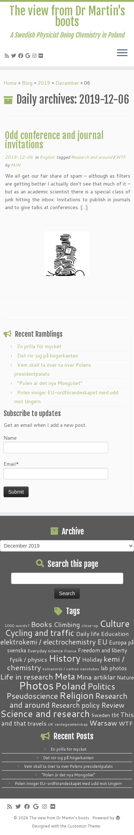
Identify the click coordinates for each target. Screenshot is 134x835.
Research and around (92, 157)
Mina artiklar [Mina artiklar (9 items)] (95, 677)
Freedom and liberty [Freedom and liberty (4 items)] (102, 650)
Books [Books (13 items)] (41, 624)
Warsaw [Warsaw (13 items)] (103, 723)
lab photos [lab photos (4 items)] (114, 668)
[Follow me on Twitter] (14, 55)
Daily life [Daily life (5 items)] (87, 633)
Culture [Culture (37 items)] (115, 623)
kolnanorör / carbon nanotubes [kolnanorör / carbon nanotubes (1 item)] (71, 668)
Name (56, 443)
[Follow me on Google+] (28, 55)
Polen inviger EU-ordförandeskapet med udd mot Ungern (68, 783)
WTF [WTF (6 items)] (126, 723)
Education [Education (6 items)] (115, 633)
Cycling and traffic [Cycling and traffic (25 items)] (39, 633)
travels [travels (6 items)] (37, 723)
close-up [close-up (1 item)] (89, 625)
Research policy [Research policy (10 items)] (75, 705)
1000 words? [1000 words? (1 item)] (17, 625)
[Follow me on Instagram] (35, 55)
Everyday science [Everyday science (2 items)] (45, 650)
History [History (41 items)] (64, 658)
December (67, 83)
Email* (56, 469)
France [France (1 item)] (70, 650)
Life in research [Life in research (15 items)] (26, 676)
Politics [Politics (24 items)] (101, 686)
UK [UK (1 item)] (50, 724)
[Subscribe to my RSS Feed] (8, 55)
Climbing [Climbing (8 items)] (67, 624)
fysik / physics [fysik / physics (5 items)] (28, 659)
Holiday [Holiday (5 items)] (92, 659)
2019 (44, 83)
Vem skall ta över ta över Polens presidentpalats (68, 766)
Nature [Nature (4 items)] (125, 677)
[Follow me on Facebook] (21, 55)
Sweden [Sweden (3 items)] (100, 715)
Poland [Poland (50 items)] (70, 686)
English (47, 157)
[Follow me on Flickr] (42, 55)
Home (10, 83)
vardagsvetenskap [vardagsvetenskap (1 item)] (71, 724)
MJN (15, 165)
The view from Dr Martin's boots (67, 17)
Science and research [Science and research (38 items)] (45, 713)
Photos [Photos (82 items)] (36, 685)
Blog (27, 83)
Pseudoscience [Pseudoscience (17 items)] (32, 695)
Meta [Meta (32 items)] (65, 676)
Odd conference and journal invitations (54, 140)
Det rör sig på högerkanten (47, 355)
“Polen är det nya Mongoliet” (50, 383)
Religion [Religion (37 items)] (76, 695)
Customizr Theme (84, 826)
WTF (120, 157)
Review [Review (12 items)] (112, 705)
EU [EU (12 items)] (102, 642)
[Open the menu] (122, 53)
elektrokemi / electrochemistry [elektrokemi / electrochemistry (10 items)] (48, 642)
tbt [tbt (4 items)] (115, 715)
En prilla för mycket (39, 346)
